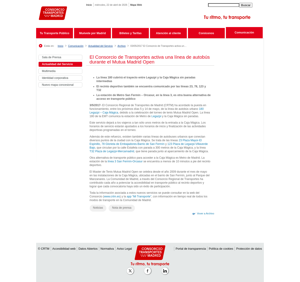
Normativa (107, 248)
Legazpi (156, 116)
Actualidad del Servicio (100, 45)
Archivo (122, 45)
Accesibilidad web (64, 248)
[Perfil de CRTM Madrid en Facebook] (148, 268)
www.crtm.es (112, 196)
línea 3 (112, 161)
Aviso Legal (124, 248)
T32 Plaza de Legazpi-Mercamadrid (112, 151)
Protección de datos (249, 248)
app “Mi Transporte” (139, 196)
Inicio (89, 4)
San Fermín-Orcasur (129, 161)
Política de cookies (221, 248)
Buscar (245, 5)
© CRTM (43, 248)
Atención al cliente (168, 33)
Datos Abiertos (87, 248)
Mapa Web (136, 4)
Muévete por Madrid (92, 33)
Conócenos (206, 33)
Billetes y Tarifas (130, 33)
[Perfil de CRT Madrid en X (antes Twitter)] (131, 268)
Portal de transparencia (191, 248)
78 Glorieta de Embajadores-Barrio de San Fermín (133, 144)
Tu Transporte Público (54, 33)
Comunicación (244, 32)
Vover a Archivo (205, 213)
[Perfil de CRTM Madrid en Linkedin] (166, 268)
